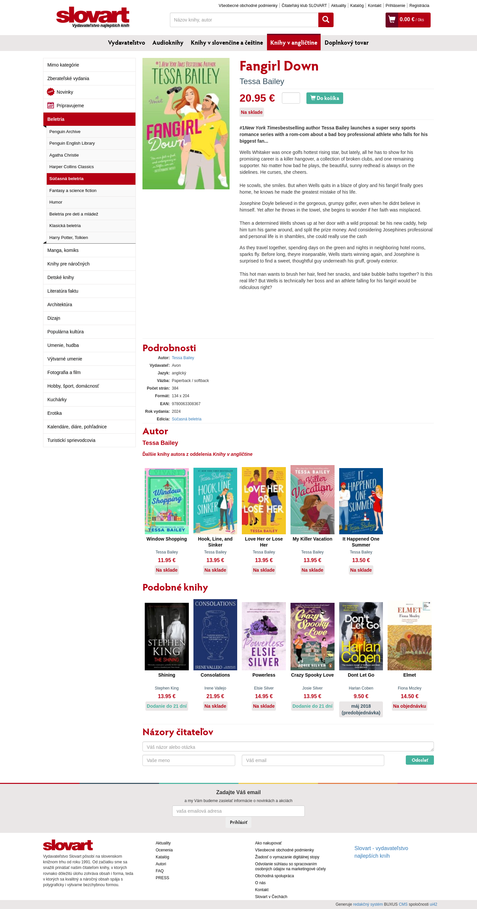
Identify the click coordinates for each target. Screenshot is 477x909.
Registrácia (419, 5)
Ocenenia (164, 850)
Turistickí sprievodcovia (71, 440)
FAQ (160, 871)
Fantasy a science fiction (72, 190)
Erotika (54, 413)
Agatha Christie (64, 155)
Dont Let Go (361, 675)
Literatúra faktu (62, 291)
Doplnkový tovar (347, 42)
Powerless (263, 675)
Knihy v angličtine (293, 42)
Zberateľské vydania (68, 78)
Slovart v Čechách (271, 896)
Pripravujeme (70, 105)
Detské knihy (60, 277)
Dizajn (53, 318)
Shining (166, 675)
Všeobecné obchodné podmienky (248, 5)
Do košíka (324, 97)
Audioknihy (168, 42)
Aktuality (338, 5)
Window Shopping (166, 539)
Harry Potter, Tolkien (68, 237)
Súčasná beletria (66, 178)
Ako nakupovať (268, 843)
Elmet (409, 675)
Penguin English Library (72, 143)
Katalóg (357, 5)
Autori (161, 864)
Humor (55, 202)
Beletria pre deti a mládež (73, 214)
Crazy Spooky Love (312, 675)
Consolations (215, 675)
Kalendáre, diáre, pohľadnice (77, 426)
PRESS (162, 878)
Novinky (65, 92)
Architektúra (59, 304)
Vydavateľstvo (126, 42)
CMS (403, 904)
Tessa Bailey (261, 81)
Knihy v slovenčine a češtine (227, 42)
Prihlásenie (395, 5)
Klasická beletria (65, 225)
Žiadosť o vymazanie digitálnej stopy (287, 857)
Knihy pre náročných (68, 263)
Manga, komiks (63, 250)
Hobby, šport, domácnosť (73, 386)
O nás (260, 883)
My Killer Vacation (312, 539)
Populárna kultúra (65, 331)
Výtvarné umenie (64, 358)
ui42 (433, 904)
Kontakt (375, 5)
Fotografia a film (63, 372)
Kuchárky (57, 399)
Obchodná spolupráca (274, 876)
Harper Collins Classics (71, 166)
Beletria (55, 119)
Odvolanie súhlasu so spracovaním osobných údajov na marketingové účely (290, 866)
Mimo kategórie (63, 65)
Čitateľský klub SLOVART (304, 5)
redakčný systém (368, 904)
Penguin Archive (64, 131)
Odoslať (420, 760)
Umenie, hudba (63, 345)
